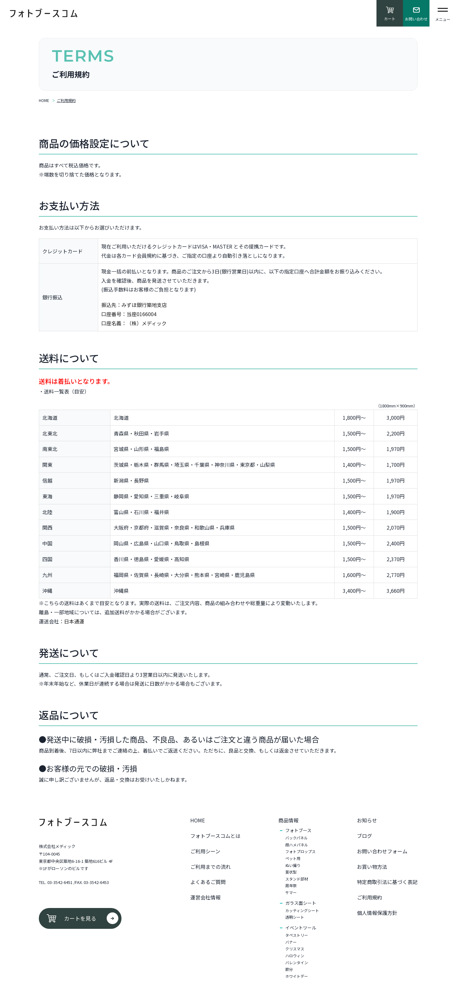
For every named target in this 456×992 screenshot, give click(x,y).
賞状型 (291, 872)
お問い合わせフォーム (382, 851)
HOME (44, 100)
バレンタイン (296, 962)
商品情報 (288, 820)
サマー (291, 892)
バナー (291, 942)
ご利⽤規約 (369, 897)
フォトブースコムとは (215, 835)
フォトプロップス (300, 851)
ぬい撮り (292, 865)
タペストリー (296, 935)
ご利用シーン (205, 851)
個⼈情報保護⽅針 (377, 913)
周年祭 (291, 885)
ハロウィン (294, 955)
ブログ (364, 835)
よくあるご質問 (208, 882)
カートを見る (91, 918)
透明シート (294, 917)
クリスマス (294, 948)
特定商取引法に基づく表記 (387, 882)
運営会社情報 (205, 897)
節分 (289, 969)
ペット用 (292, 858)
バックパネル (296, 837)
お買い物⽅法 (372, 866)
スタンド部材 (296, 878)
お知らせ (367, 820)
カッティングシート (302, 910)
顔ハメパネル (296, 844)
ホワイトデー (296, 976)
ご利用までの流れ (210, 866)
